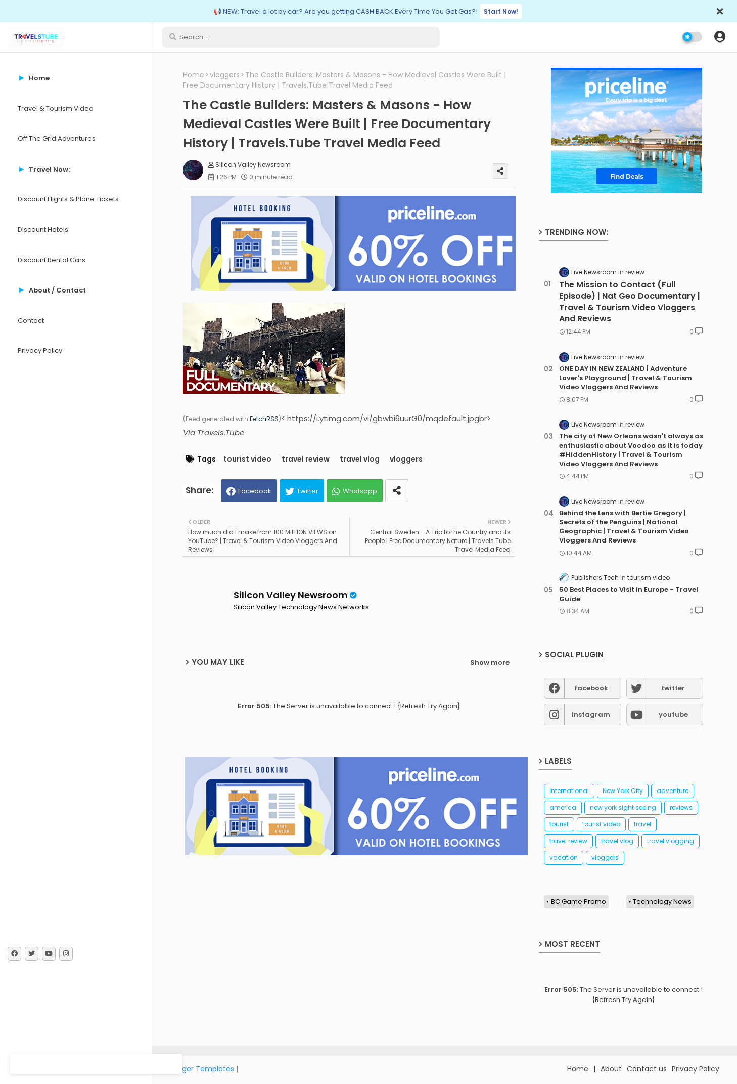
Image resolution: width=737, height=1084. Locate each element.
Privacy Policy (40, 350)
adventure (672, 790)
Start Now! (501, 11)
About (611, 1069)
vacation (563, 857)
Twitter (307, 491)
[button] (720, 37)
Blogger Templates (200, 1069)
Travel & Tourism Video (56, 108)
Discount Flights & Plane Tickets (68, 199)
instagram (591, 714)
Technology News (662, 901)
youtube (673, 714)
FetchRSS (264, 418)
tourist (559, 824)
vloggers (225, 75)
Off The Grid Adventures (57, 138)
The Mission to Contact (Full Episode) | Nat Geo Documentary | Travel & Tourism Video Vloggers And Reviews (629, 301)
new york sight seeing (623, 807)
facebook (591, 688)
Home (193, 75)
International (569, 790)
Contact (31, 320)
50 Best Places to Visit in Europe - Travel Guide (628, 594)
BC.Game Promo (578, 901)
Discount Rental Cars (51, 260)
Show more (490, 663)
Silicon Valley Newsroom (291, 595)
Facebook (254, 491)
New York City (623, 790)
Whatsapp (360, 491)
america (562, 807)
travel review (306, 459)
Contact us (647, 1069)
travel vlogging (670, 841)
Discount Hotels (43, 229)
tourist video (247, 459)
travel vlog (360, 459)
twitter (673, 688)
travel (642, 824)
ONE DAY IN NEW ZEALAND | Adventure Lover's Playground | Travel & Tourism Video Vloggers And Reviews (625, 378)
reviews (681, 807)
